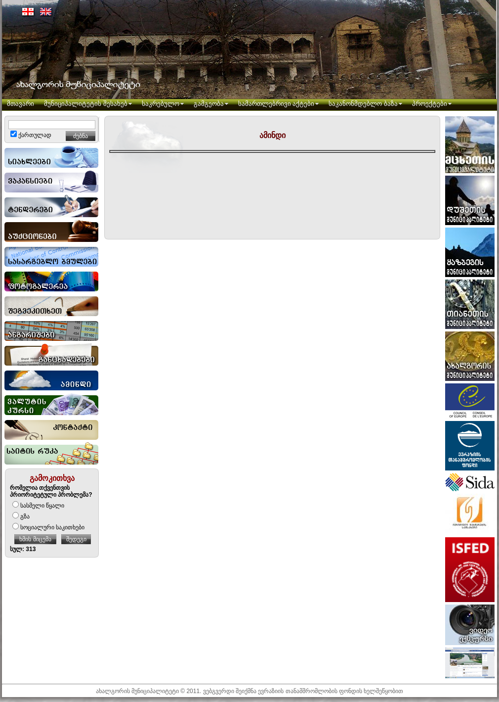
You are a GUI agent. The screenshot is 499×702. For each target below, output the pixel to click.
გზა (21, 516)
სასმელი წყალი (38, 505)
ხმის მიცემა (35, 539)
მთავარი (20, 103)
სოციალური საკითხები (48, 527)
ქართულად (30, 135)
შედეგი (76, 539)
